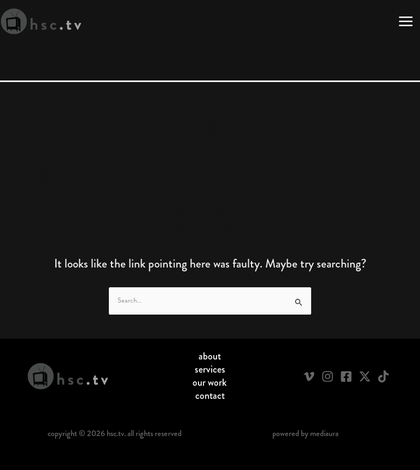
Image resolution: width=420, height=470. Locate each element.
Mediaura (324, 433)
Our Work (209, 382)
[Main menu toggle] (406, 21)
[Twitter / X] (365, 376)
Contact (210, 395)
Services (210, 369)
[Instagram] (328, 376)
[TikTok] (383, 376)
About (210, 356)
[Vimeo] (309, 376)
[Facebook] (346, 376)
